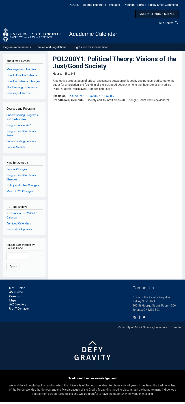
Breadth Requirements (68, 101)
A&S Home (16, 293)
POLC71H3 (108, 97)
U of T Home (17, 289)
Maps (12, 302)
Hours (57, 75)
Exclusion (59, 97)
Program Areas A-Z (19, 126)
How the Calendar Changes (23, 82)
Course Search (16, 149)
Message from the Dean (22, 70)
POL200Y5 (76, 97)
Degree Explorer (93, 5)
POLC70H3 (92, 97)
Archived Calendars (19, 225)
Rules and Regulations (52, 48)
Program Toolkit (134, 5)
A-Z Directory (17, 306)
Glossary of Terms (18, 94)
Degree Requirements (17, 48)
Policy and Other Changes (23, 187)
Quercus (14, 297)
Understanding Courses (21, 143)
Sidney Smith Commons (163, 5)
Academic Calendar (97, 35)
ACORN (74, 5)
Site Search (168, 23)
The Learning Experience (22, 88)
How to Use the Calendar (22, 76)
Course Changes (17, 170)
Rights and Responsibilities (91, 48)
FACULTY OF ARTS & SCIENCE (157, 14)
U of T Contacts (19, 310)
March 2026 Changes (20, 192)
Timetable (113, 5)
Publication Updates (19, 231)
